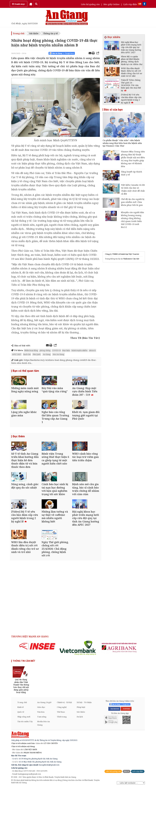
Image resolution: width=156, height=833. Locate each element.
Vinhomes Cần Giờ (131, 259)
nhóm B (92, 350)
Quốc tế (20, 757)
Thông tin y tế (50, 33)
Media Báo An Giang (43, 769)
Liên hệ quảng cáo (90, 4)
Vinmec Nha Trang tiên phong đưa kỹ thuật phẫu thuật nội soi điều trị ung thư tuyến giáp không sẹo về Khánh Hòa (133, 159)
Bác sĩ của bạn (113, 109)
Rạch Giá (27, 354)
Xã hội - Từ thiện (84, 748)
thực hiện (66, 350)
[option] (37, 692)
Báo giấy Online (112, 4)
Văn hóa (40, 757)
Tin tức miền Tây (25, 767)
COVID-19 (56, 350)
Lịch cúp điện (130, 4)
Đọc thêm (19, 452)
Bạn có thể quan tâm (26, 371)
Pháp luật (81, 753)
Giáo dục (41, 753)
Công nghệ (62, 753)
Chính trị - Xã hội (64, 748)
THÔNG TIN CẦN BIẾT (24, 706)
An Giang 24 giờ (44, 748)
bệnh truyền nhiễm (79, 350)
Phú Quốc (37, 354)
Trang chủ (18, 33)
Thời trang (62, 762)
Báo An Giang (58, 354)
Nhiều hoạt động (31, 350)
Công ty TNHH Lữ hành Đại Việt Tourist (122, 254)
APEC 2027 (16, 354)
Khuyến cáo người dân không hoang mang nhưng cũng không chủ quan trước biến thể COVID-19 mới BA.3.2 (132, 219)
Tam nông (41, 762)
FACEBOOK (114, 754)
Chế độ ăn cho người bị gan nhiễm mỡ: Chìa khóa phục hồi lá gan (132, 202)
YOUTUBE (126, 754)
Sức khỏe (33, 33)
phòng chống (45, 350)
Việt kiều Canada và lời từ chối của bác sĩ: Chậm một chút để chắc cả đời (133, 189)
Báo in (126, 817)
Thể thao (61, 757)
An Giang (46, 354)
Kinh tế (20, 753)
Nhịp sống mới (23, 762)
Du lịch (80, 762)
